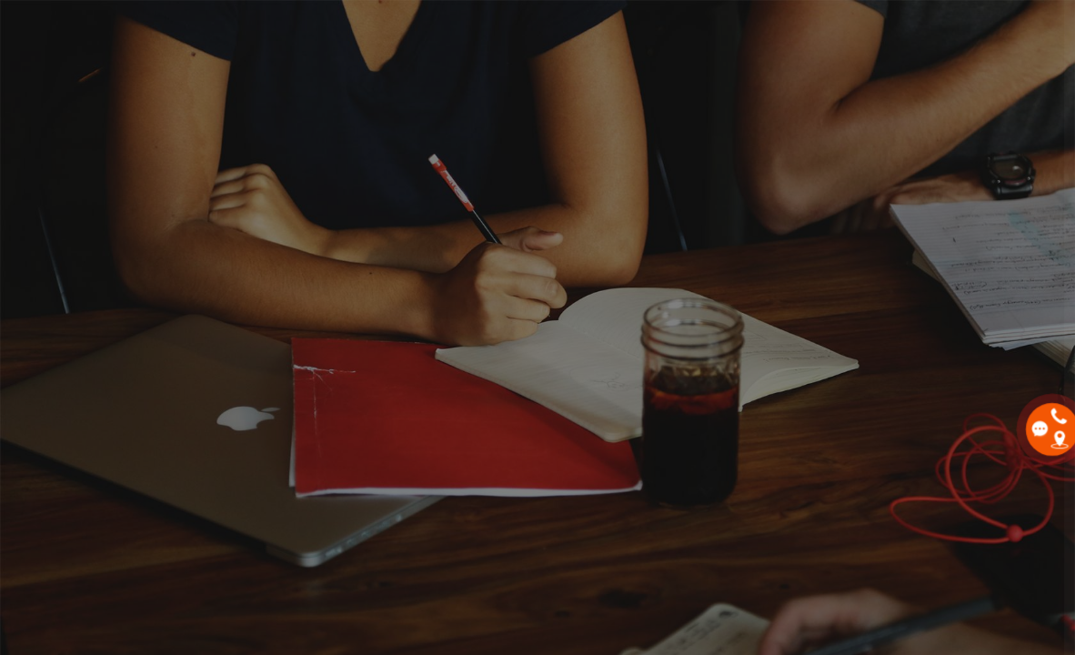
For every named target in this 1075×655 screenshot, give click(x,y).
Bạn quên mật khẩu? (992, 466)
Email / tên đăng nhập (789, 292)
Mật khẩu (749, 380)
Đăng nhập (883, 517)
